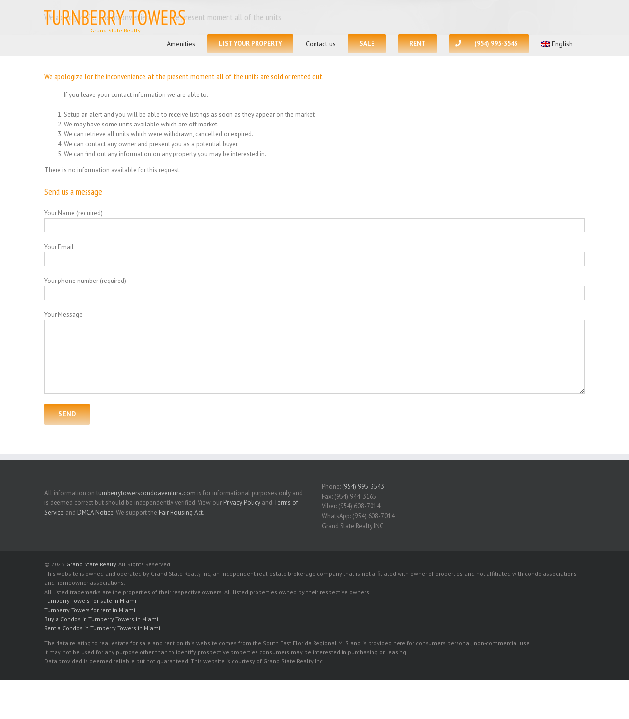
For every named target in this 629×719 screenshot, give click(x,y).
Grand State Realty (91, 564)
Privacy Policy (241, 503)
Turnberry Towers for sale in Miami (90, 600)
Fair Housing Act (181, 512)
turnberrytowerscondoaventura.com (146, 493)
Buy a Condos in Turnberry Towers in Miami (101, 619)
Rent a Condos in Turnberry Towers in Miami (102, 628)
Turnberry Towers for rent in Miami (89, 610)
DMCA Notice (95, 512)
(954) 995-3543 (363, 486)
